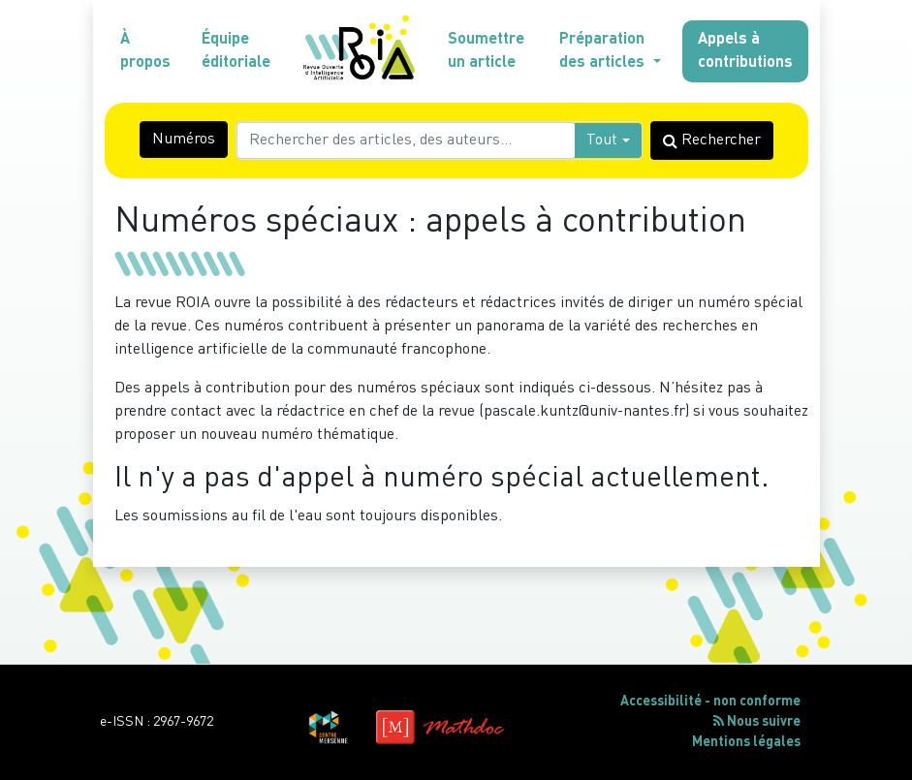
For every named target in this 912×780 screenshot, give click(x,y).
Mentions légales (746, 742)
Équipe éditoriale (236, 51)
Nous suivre (757, 721)
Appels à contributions (745, 51)
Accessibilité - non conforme (710, 701)
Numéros (183, 139)
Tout (601, 140)
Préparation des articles (603, 51)
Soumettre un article (486, 51)
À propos (145, 51)
